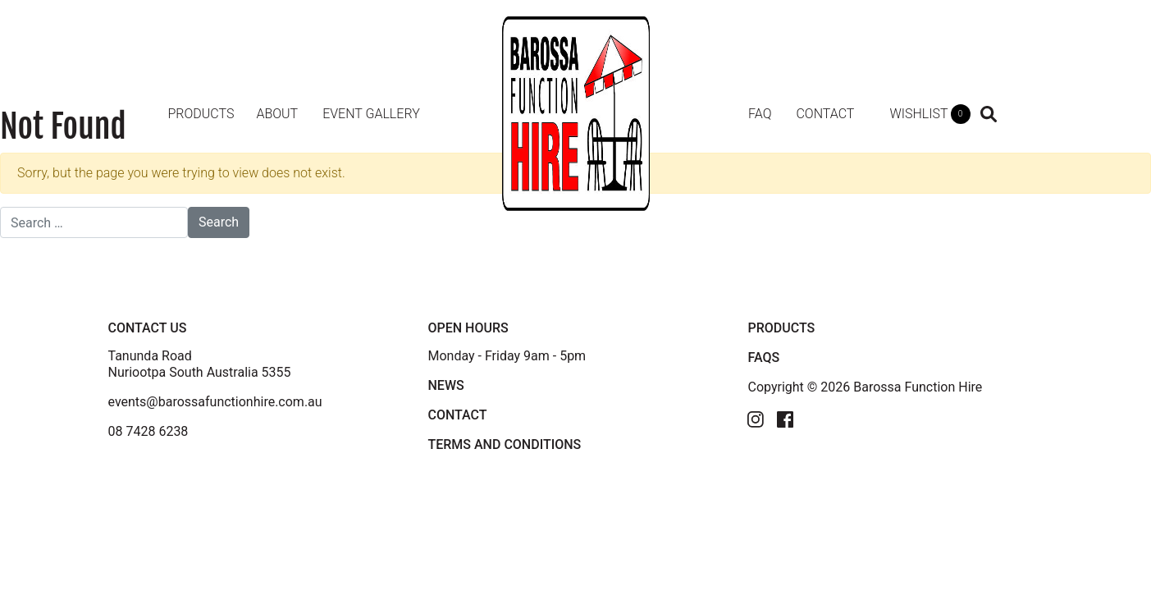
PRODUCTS (781, 328)
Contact (825, 113)
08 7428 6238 (148, 431)
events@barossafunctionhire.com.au (215, 402)
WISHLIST (929, 114)
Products (201, 113)
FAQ (759, 113)
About (277, 113)
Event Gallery (371, 113)
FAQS (763, 357)
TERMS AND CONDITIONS (504, 444)
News (445, 385)
